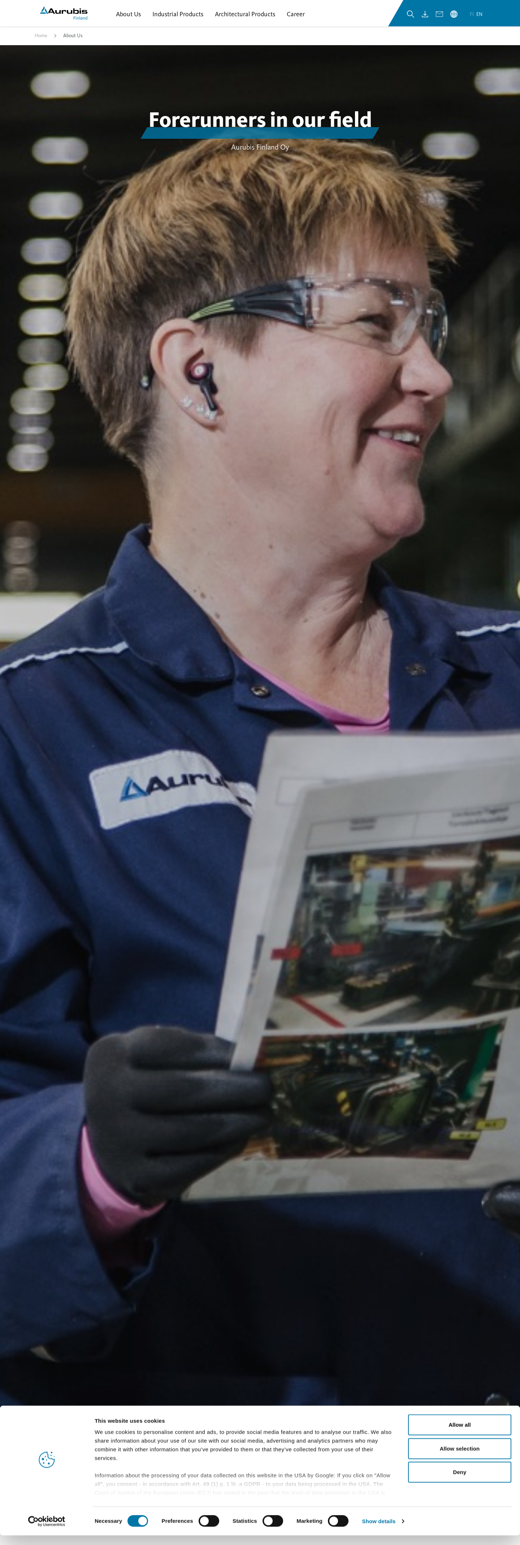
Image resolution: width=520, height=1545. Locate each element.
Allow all (459, 1435)
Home (41, 41)
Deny (459, 1482)
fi (472, 17)
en (479, 17)
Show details (379, 1531)
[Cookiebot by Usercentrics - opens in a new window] (46, 1530)
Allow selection (460, 1458)
